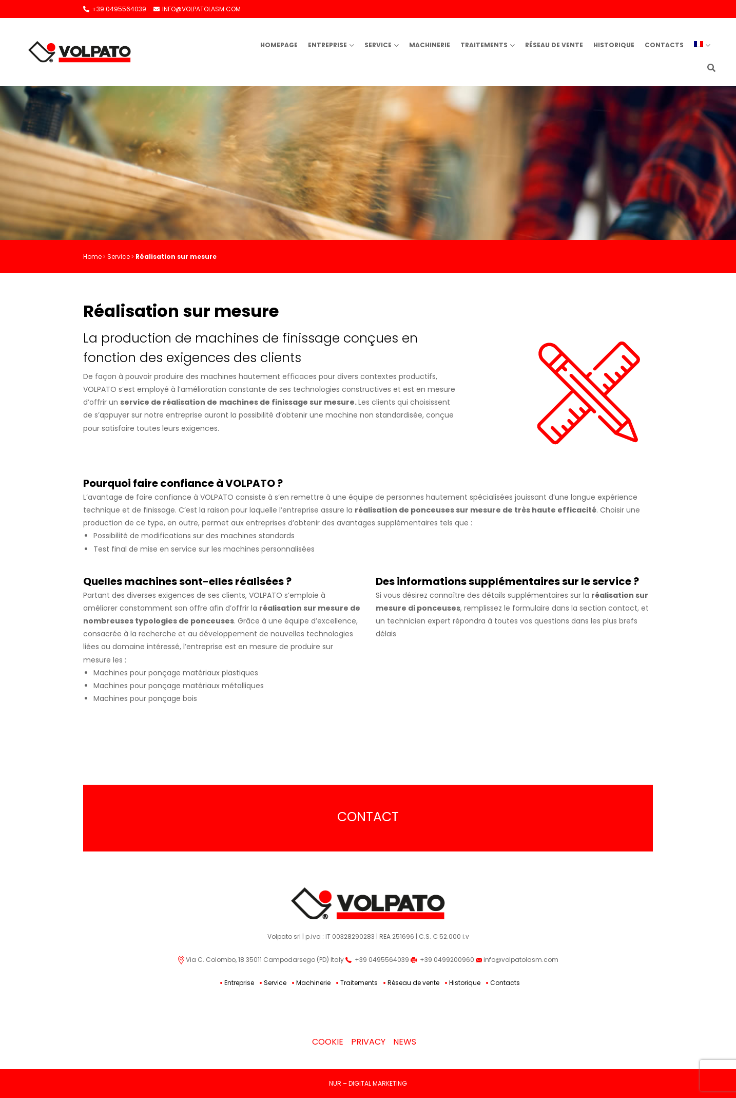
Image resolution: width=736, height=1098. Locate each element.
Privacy (368, 1042)
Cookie (327, 1042)
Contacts (664, 45)
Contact (368, 817)
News (404, 1042)
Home (92, 256)
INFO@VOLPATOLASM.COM (197, 9)
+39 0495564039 (114, 9)
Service (378, 45)
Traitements (484, 45)
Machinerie (429, 45)
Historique (613, 45)
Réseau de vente (554, 45)
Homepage (279, 45)
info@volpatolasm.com (517, 959)
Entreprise (327, 45)
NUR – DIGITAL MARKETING (368, 1083)
